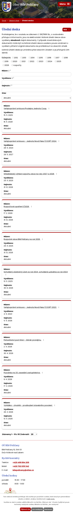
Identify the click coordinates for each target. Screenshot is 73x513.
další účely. (51, 499)
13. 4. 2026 (8, 418)
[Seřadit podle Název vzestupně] (10, 69)
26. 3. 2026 (8, 412)
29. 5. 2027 (8, 154)
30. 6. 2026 (8, 288)
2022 (32, 61)
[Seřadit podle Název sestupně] (10, 70)
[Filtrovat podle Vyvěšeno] (36, 82)
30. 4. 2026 (8, 353)
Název (5, 70)
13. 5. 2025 (8, 281)
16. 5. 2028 (8, 122)
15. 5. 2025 (8, 115)
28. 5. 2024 (8, 148)
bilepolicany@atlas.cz (23, 470)
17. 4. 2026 (8, 386)
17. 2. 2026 (8, 213)
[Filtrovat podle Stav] (36, 98)
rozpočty (17, 65)
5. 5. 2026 (8, 320)
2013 (24, 57)
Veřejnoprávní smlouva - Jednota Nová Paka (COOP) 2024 (32, 141)
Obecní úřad (14, 20)
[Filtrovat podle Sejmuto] (36, 90)
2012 (16, 57)
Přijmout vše (25, 509)
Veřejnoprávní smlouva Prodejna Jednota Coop (27, 108)
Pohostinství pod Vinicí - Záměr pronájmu (24, 340)
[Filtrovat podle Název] (36, 74)
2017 (57, 57)
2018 (66, 57)
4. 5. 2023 (8, 314)
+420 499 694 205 (21, 462)
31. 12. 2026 (8, 187)
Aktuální (7, 128)
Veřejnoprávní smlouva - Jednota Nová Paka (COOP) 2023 (32, 307)
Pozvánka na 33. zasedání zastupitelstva (24, 372)
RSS (67, 29)
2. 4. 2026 (8, 346)
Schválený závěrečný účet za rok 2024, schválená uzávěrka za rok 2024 (36, 273)
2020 (15, 61)
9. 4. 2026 (8, 379)
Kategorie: (6, 57)
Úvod (4, 20)
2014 (32, 57)
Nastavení (48, 509)
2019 (6, 61)
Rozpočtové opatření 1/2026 (18, 206)
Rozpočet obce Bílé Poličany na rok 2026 (24, 239)
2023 (41, 61)
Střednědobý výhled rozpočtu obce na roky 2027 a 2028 (31, 174)
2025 (59, 61)
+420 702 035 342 (21, 466)
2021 (23, 61)
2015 (41, 57)
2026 (7, 65)
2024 (50, 61)
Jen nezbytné (37, 509)
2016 (49, 57)
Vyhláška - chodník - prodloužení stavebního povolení (30, 405)
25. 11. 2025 (8, 180)
